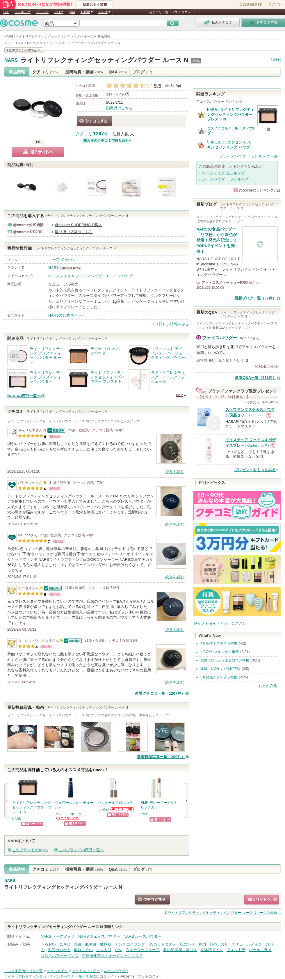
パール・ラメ (260, 950)
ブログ (58, 12)
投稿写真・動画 (84, 72)
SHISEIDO (215, 142)
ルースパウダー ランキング (225, 179)
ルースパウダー (123, 276)
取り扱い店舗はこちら (74, 232)
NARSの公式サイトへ (66, 315)
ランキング (23, 12)
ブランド (42, 12)
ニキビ (65, 944)
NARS (11, 60)
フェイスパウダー (90, 276)
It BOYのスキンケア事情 (219, 652)
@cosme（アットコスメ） (141, 976)
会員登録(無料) (250, 4)
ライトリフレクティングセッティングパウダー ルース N (104, 60)
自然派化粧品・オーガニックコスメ (112, 955)
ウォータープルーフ (143, 950)
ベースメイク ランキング (223, 173)
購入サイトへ (38, 152)
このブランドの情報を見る (24, 50)
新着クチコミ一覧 (160, 693)
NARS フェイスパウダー (99, 936)
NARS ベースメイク (58, 936)
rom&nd (103, 809)
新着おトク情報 (95, 5)
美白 (77, 944)
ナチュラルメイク (247, 944)
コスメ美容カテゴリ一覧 (23, 971)
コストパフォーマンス (60, 955)
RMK (143, 814)
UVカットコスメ (162, 944)
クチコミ (45, 72)
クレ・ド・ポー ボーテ (71, 814)
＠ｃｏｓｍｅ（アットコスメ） (219, 623)
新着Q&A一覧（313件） (255, 377)
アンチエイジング (130, 944)
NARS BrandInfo (72, 268)
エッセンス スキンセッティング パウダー (230, 144)
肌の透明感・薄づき (180, 950)
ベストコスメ (181, 12)
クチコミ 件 (92, 134)
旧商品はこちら (119, 108)
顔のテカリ (218, 944)
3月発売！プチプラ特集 (218, 677)
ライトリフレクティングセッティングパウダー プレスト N (230, 114)
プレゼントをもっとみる (255, 470)
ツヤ (118, 950)
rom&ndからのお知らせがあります (121, 809)
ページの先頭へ (224, 913)
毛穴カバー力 (59, 950)
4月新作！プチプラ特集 (218, 643)
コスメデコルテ (219, 128)
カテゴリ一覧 (158, 12)
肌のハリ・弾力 (193, 944)
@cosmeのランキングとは (260, 190)
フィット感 (236, 950)
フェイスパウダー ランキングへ (246, 156)
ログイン (275, 4)
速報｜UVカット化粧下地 (220, 669)
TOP (6, 12)
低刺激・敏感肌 (98, 944)
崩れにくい (83, 950)
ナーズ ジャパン (62, 259)
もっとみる (267, 685)
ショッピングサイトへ (32, 824)
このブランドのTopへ (30, 850)
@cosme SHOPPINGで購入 (78, 225)
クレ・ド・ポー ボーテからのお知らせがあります (67, 818)
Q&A (72, 12)
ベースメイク (59, 276)
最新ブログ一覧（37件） (255, 298)
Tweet (275, 59)
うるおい (48, 944)
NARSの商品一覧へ (24, 396)
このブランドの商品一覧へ (81, 850)
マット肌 (103, 950)
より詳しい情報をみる (170, 324)
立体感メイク (211, 950)
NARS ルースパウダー (143, 936)
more (179, 395)
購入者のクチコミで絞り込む (106, 141)
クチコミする (94, 121)
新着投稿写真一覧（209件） (161, 757)
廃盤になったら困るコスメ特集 (224, 660)
